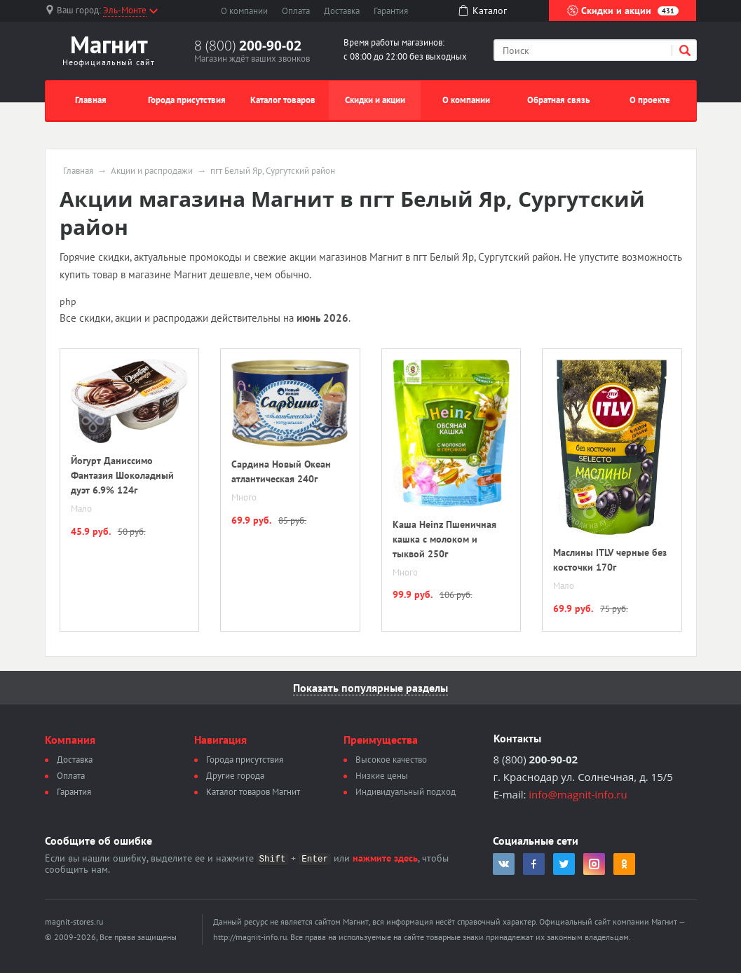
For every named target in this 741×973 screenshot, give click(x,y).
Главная (91, 100)
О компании (244, 11)
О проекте (650, 100)
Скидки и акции (623, 10)
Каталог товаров (282, 100)
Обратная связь (558, 100)
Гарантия (391, 11)
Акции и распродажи (152, 171)
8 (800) (247, 45)
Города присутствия (187, 100)
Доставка (342, 11)
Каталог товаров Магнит (253, 792)
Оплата (296, 11)
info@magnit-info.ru (578, 794)
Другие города (235, 776)
